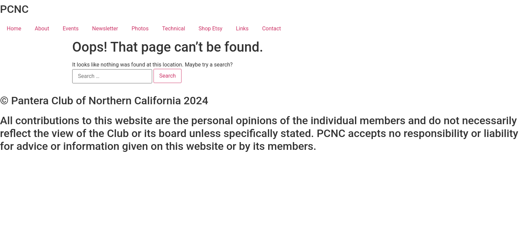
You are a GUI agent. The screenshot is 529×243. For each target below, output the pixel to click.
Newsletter (105, 28)
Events (71, 28)
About (42, 28)
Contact (271, 28)
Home (14, 28)
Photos (140, 28)
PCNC (14, 9)
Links (242, 28)
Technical (173, 28)
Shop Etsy (211, 28)
